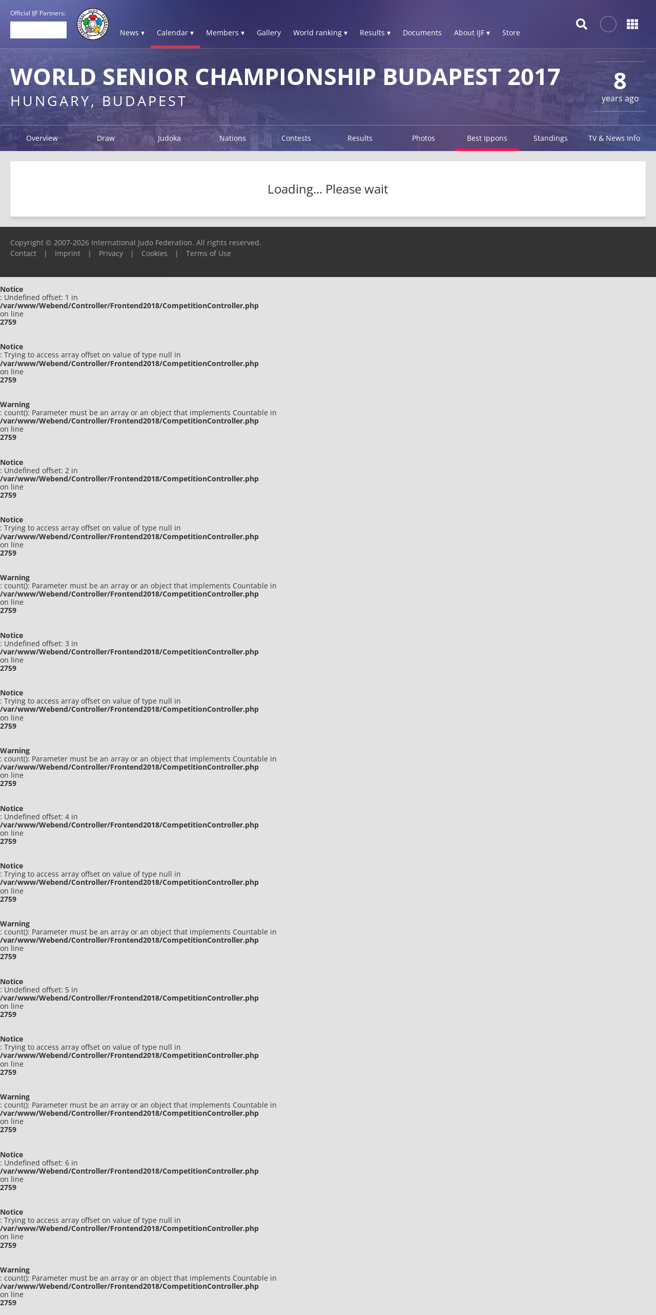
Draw (106, 138)
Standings (551, 138)
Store (511, 32)
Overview (42, 138)
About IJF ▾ (472, 32)
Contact (23, 253)
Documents (422, 32)
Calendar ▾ (175, 32)
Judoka (169, 138)
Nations (232, 138)
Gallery (269, 32)
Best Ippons (487, 138)
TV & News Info (614, 138)
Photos (423, 138)
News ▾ (132, 32)
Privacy (111, 253)
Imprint (67, 253)
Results (360, 138)
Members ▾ (225, 32)
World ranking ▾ (320, 32)
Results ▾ (375, 32)
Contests (296, 138)
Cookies (154, 253)
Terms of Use (208, 253)
